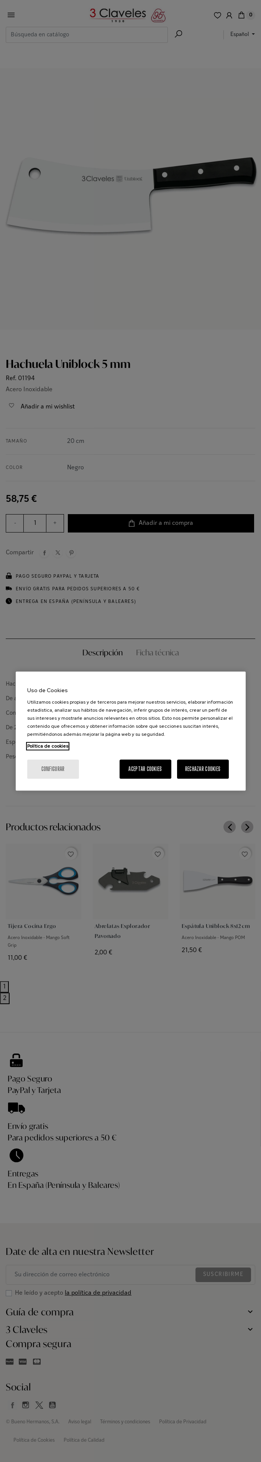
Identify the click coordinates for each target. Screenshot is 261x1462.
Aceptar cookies (145, 769)
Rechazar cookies (202, 769)
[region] (131, 731)
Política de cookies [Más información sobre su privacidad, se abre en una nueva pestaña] (47, 746)
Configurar (53, 769)
